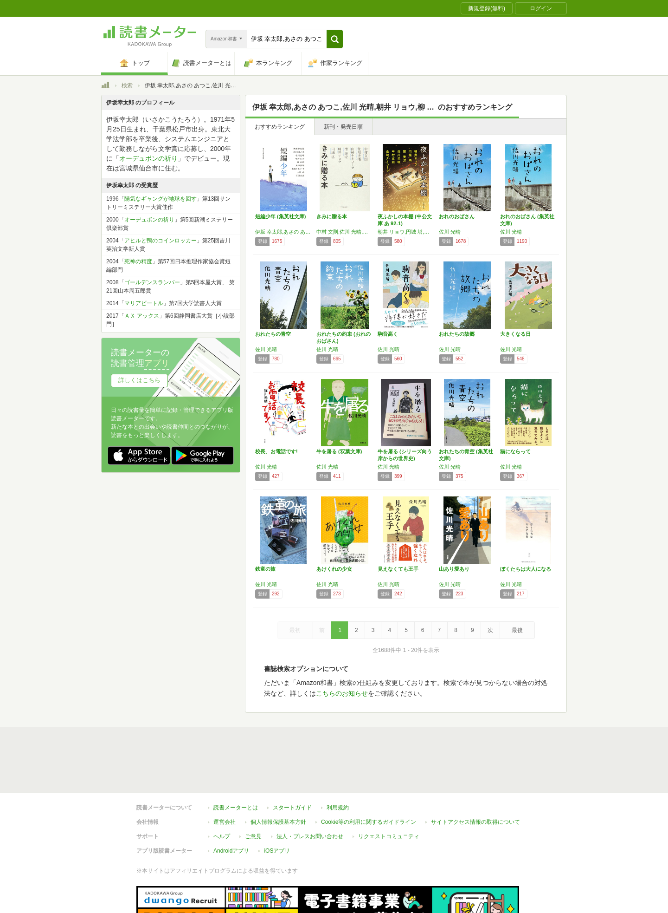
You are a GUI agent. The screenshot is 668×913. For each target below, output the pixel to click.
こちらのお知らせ (342, 693)
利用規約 (338, 765)
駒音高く (388, 334)
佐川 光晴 (450, 232)
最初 (295, 630)
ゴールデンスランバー (152, 282)
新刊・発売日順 (343, 127)
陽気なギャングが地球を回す (160, 199)
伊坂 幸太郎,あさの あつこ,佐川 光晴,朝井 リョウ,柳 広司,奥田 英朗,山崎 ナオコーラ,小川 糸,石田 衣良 (283, 232)
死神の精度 (138, 261)
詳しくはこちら (139, 380)
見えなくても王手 (398, 569)
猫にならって (515, 451)
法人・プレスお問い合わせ (309, 793)
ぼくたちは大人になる (525, 569)
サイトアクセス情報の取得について (475, 779)
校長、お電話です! (276, 451)
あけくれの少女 (334, 569)
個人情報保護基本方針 (278, 779)
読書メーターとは (235, 765)
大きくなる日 (515, 334)
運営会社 (224, 779)
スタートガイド (292, 765)
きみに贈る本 (331, 216)
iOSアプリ (277, 808)
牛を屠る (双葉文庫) (339, 451)
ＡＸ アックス (141, 316)
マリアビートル (143, 303)
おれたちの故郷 (457, 334)
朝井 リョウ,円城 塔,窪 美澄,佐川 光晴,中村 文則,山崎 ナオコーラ (406, 232)
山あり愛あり (454, 569)
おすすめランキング (280, 127)
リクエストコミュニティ (388, 793)
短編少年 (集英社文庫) (280, 216)
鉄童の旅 (265, 569)
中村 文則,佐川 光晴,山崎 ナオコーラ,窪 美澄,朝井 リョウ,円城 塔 (344, 232)
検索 (127, 85)
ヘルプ (221, 793)
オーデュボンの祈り (148, 158)
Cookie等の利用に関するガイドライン (368, 779)
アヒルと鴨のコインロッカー (160, 240)
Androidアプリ (231, 808)
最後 (517, 630)
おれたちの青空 (273, 334)
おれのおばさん (457, 216)
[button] (335, 39)
